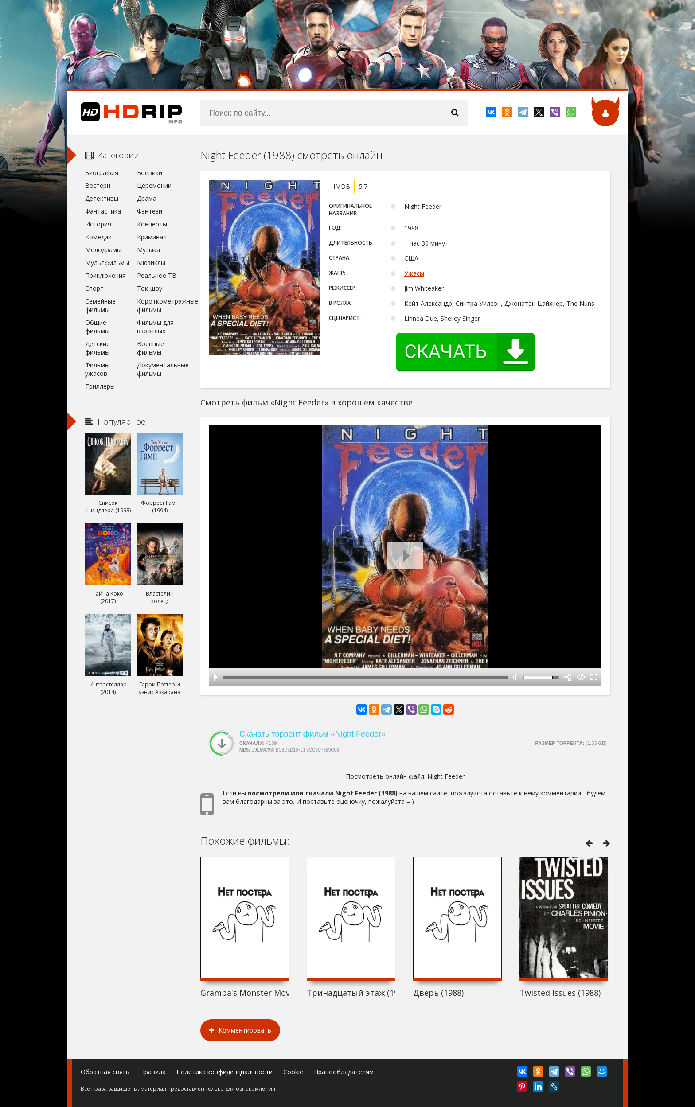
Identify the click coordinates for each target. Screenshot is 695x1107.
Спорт (94, 288)
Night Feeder (446, 776)
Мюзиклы (151, 262)
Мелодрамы (103, 250)
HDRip (125, 113)
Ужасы (414, 273)
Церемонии (154, 185)
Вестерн (97, 185)
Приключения (105, 275)
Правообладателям (344, 1072)
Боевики (149, 172)
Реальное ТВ (156, 275)
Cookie (293, 1072)
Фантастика (103, 211)
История (98, 224)
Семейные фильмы (100, 305)
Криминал (152, 237)
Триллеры (100, 386)
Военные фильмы (150, 347)
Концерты (152, 224)
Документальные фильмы (160, 369)
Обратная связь (105, 1072)
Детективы (101, 198)
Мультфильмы (107, 262)
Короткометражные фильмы (160, 305)
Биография (101, 172)
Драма (146, 198)
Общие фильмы (97, 326)
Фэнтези (149, 211)
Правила (153, 1072)
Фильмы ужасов (97, 369)
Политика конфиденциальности (224, 1072)
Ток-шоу (149, 288)
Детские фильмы (97, 347)
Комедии (98, 237)
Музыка (148, 250)
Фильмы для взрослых (155, 326)
